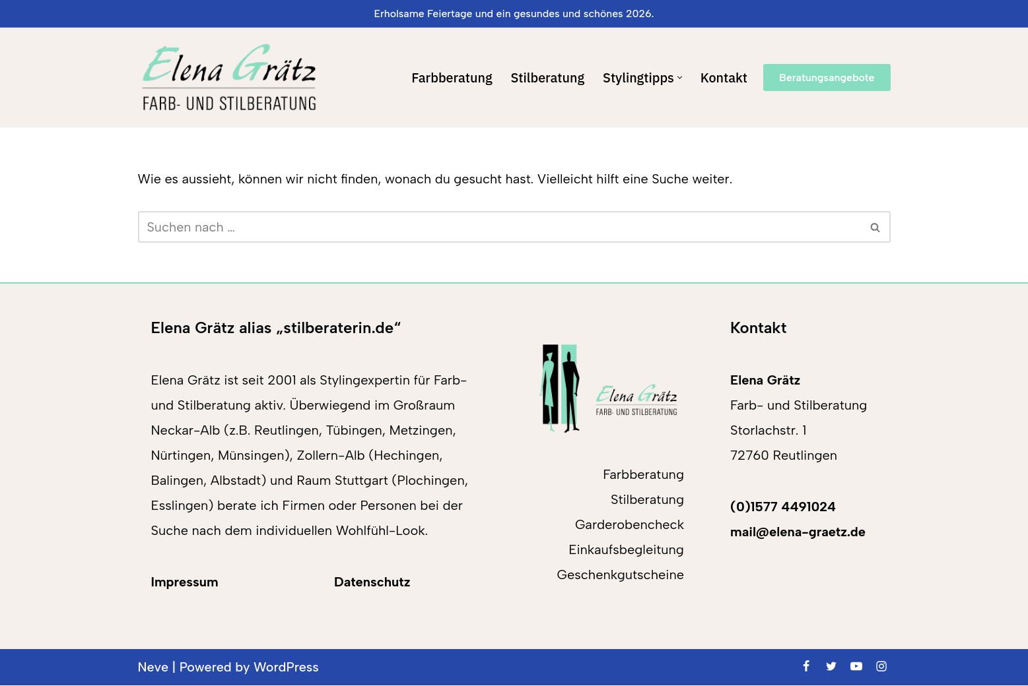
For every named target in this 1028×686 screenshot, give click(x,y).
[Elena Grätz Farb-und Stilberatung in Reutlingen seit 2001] (229, 77)
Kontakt (723, 77)
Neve (153, 667)
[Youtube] (856, 666)
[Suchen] (499, 227)
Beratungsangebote (827, 77)
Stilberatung (545, 77)
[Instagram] (881, 666)
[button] (679, 77)
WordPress (288, 667)
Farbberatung (449, 77)
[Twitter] (831, 666)
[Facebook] (806, 666)
